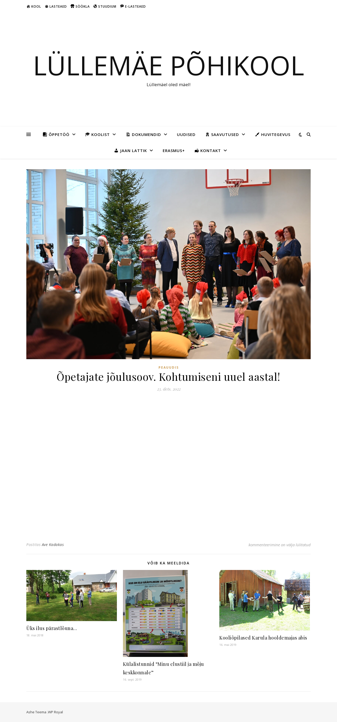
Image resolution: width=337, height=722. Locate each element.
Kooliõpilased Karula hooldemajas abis (263, 638)
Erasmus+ (174, 150)
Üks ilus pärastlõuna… (51, 628)
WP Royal (55, 712)
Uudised (186, 134)
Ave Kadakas (53, 544)
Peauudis (168, 367)
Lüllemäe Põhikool (168, 65)
